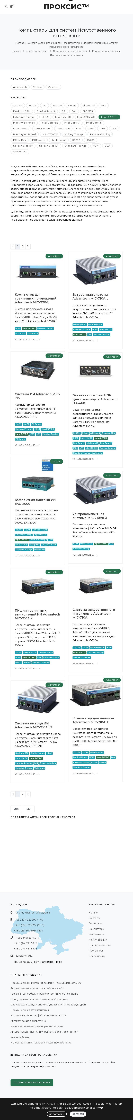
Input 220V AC (86, 117)
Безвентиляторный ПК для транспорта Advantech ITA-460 (95, 399)
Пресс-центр (97, 956)
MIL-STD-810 (50, 134)
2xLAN (32, 105)
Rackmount (58, 140)
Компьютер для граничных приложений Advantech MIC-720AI (35, 298)
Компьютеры (96, 928)
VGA (95, 145)
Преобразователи (100, 945)
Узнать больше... (27, 339)
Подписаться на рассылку (32, 1082)
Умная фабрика (20, 1037)
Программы (96, 950)
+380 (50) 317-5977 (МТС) (29, 925)
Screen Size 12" (48, 145)
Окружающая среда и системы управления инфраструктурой (48, 1004)
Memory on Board (24, 134)
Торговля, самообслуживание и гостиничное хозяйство (44, 993)
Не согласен (56, 1114)
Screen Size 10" (23, 145)
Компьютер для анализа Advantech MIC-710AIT (93, 720)
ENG (16, 809)
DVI (74, 111)
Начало (17, 51)
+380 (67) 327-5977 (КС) (29, 919)
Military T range (74, 134)
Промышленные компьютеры (69, 51)
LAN (114, 128)
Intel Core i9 (42, 128)
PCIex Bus (19, 140)
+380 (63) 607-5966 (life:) (28, 930)
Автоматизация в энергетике (28, 1020)
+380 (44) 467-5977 (27, 937)
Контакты (94, 918)
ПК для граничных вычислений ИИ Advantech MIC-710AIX (37, 614)
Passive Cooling (100, 134)
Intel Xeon (63, 128)
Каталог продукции (37, 51)
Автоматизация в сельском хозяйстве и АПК (37, 988)
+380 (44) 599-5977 (25, 943)
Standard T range (76, 145)
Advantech (20, 87)
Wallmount (20, 151)
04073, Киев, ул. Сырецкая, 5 (32, 912)
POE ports (38, 140)
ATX (103, 105)
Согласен (78, 1114)
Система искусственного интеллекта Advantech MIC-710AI (94, 613)
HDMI (45, 117)
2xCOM (17, 105)
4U (44, 105)
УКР (29, 809)
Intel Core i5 (94, 122)
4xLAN (72, 105)
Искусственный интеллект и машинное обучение (41, 1042)
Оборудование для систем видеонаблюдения (39, 999)
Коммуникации (98, 939)
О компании (96, 923)
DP (63, 111)
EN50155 (88, 111)
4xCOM (57, 105)
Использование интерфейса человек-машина (38, 1015)
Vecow (37, 87)
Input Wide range (24, 122)
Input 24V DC (109, 117)
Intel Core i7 (21, 128)
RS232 (76, 140)
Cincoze (53, 87)
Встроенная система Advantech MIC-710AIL (90, 296)
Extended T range (24, 117)
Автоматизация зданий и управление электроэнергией (44, 1031)
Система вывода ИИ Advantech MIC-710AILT (34, 725)
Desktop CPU (21, 111)
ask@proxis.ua (23, 955)
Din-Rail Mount (46, 111)
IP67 (102, 128)
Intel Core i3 (72, 122)
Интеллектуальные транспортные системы (37, 1026)
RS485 (90, 140)
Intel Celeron (49, 122)
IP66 (90, 128)
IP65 (79, 128)
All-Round (89, 105)
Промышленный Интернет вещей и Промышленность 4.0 (46, 982)
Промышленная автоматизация (30, 1010)
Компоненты (96, 934)
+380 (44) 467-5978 (25, 948)
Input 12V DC (63, 117)
